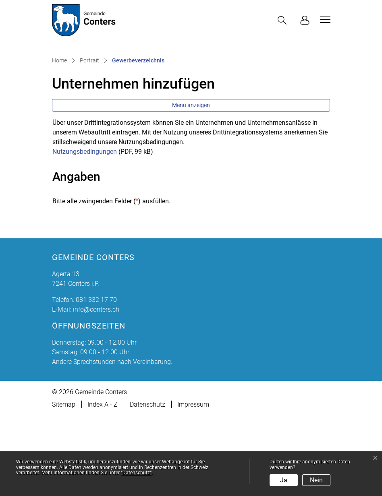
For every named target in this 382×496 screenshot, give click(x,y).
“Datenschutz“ (136, 472)
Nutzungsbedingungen (84, 231)
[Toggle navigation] (324, 20)
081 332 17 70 (96, 380)
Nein (316, 480)
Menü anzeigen (191, 185)
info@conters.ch (96, 389)
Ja (283, 480)
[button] (283, 20)
